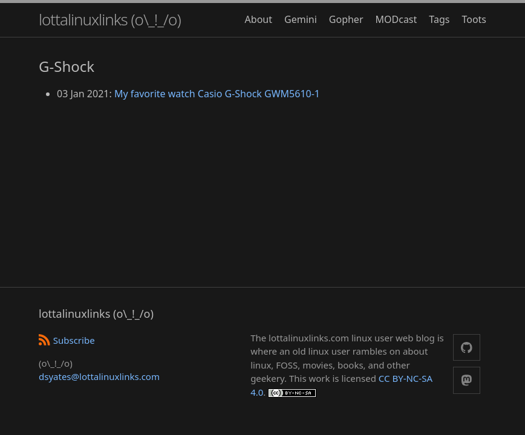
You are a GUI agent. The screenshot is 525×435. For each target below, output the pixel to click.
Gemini (300, 19)
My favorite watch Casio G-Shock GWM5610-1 (217, 93)
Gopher (346, 19)
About (258, 19)
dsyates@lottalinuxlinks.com (99, 376)
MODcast (396, 19)
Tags (439, 19)
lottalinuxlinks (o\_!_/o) (110, 19)
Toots (473, 19)
